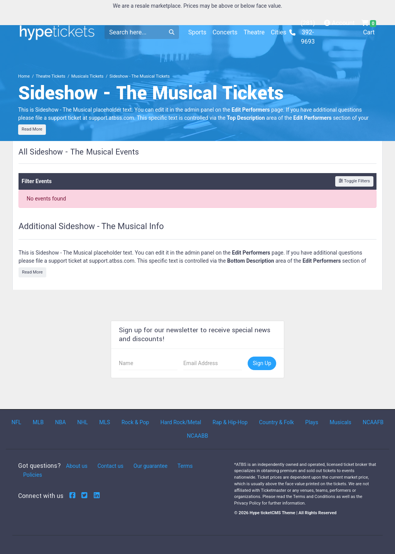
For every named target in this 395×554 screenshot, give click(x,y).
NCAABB (197, 436)
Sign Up (262, 363)
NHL (82, 422)
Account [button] (339, 23)
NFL (16, 422)
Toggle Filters (354, 181)
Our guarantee (150, 466)
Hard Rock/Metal (180, 422)
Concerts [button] (225, 32)
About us (77, 466)
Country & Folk (276, 422)
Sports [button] (197, 32)
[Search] (134, 32)
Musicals (340, 422)
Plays (311, 422)
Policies (32, 475)
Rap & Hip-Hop (230, 422)
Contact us (110, 466)
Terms (184, 466)
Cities (278, 32)
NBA (60, 422)
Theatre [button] (254, 32)
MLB (38, 422)
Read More (32, 129)
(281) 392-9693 (302, 32)
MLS (104, 422)
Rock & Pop (135, 422)
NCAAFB (373, 422)
